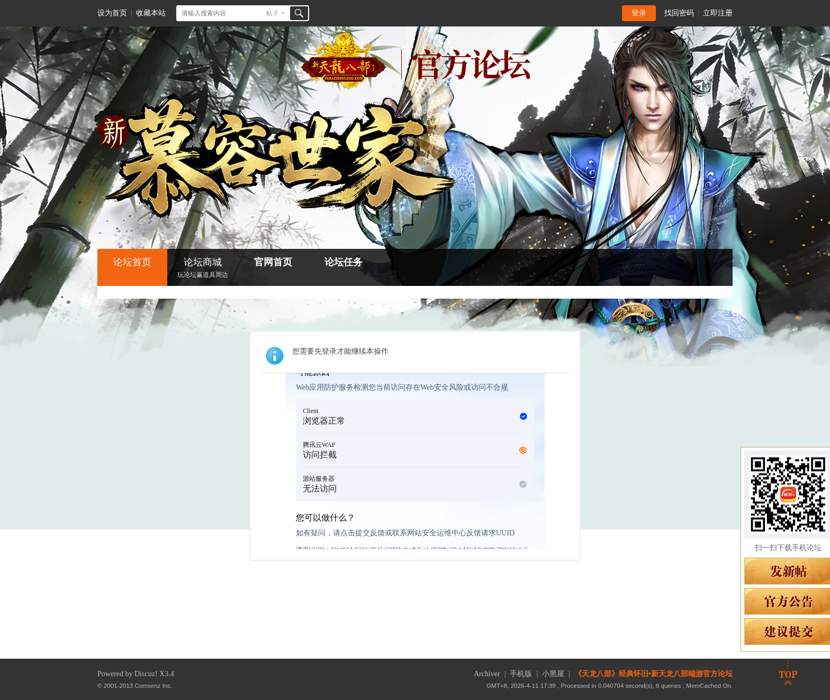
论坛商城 (203, 269)
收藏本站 (151, 13)
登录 (638, 13)
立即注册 (718, 13)
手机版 (521, 674)
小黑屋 (553, 674)
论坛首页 (132, 262)
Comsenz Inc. (154, 685)
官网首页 (273, 262)
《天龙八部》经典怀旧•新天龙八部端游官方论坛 (653, 674)
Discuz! (146, 674)
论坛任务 (343, 262)
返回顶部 (788, 671)
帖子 (272, 13)
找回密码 (679, 13)
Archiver (487, 674)
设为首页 (112, 13)
